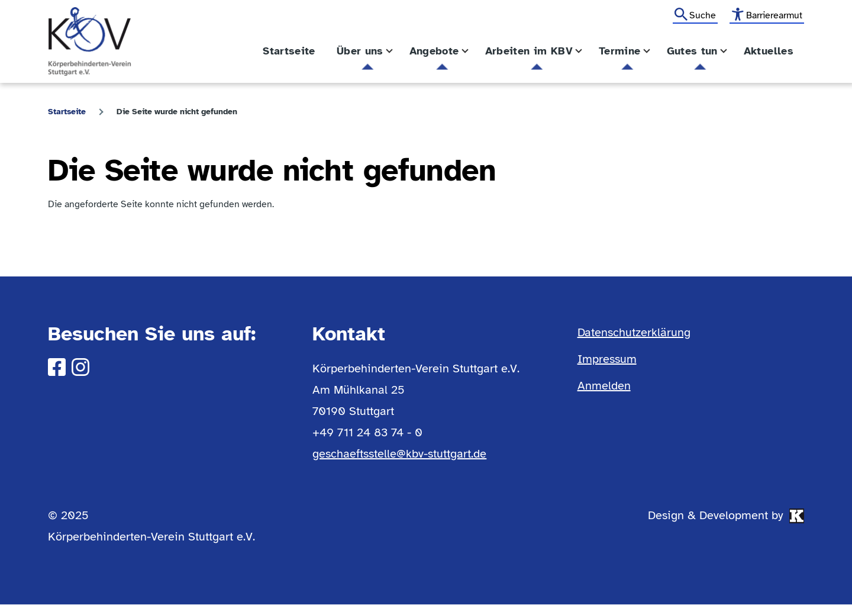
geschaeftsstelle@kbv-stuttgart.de (399, 453)
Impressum (607, 359)
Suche (702, 15)
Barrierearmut (774, 15)
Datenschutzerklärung (633, 332)
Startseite (67, 112)
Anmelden (604, 385)
